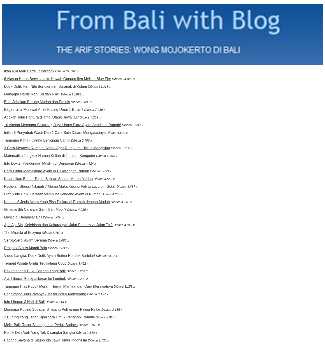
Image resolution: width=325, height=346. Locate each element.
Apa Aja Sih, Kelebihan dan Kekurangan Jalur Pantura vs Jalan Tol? (58, 225)
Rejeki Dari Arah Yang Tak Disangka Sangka (39, 332)
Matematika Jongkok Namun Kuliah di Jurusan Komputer (49, 156)
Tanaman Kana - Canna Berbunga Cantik (37, 140)
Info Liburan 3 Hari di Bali (24, 302)
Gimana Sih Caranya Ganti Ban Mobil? (35, 209)
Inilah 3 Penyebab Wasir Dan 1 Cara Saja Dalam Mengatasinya (55, 133)
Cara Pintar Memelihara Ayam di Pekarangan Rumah (46, 171)
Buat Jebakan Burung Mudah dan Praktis (37, 102)
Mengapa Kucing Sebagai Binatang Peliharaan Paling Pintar (52, 309)
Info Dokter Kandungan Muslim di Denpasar (39, 163)
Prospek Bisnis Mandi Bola (25, 248)
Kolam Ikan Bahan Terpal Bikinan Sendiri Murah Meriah (48, 179)
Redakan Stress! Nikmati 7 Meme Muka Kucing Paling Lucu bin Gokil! (60, 186)
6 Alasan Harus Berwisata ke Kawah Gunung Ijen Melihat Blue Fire (57, 79)
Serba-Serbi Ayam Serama (25, 240)
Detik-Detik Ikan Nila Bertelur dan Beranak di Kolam (45, 86)
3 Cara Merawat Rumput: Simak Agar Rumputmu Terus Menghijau (57, 148)
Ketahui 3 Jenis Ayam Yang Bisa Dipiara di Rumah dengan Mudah (57, 202)
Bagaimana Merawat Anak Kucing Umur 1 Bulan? (43, 109)
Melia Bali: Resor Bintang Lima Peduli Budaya (41, 325)
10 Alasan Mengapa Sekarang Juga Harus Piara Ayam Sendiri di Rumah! (62, 125)
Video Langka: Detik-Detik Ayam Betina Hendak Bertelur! (49, 256)
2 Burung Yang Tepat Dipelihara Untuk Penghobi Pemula (49, 317)
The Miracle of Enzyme (22, 233)
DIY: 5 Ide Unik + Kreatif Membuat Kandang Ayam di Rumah (52, 194)
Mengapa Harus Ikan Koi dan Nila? (32, 94)
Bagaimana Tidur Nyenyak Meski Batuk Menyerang (45, 294)
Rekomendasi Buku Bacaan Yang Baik (35, 271)
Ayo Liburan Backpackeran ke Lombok (35, 279)
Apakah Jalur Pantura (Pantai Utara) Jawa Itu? (41, 117)
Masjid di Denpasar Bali (23, 217)
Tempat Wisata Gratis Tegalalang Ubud (35, 263)
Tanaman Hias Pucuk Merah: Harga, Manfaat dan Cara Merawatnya (58, 286)
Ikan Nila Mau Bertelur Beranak (29, 71)
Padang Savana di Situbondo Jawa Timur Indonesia (45, 340)
